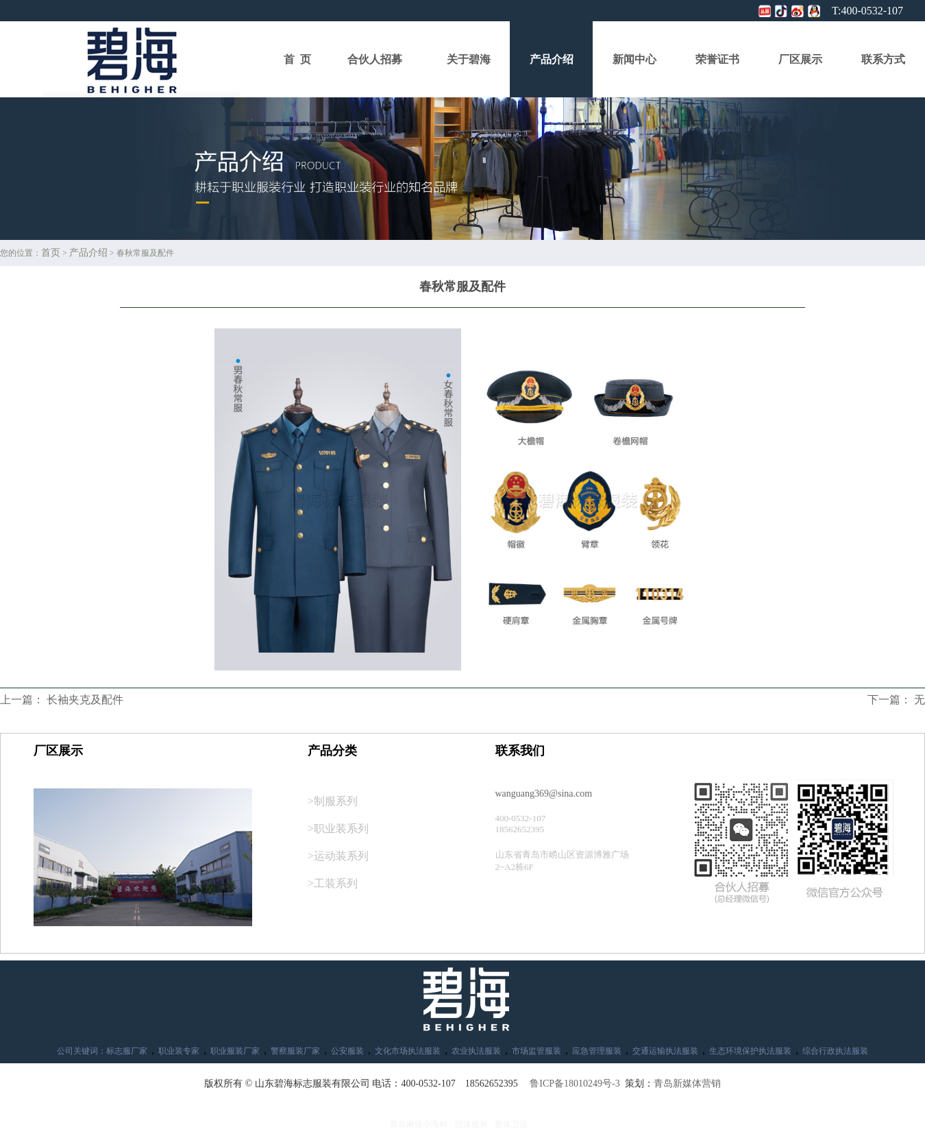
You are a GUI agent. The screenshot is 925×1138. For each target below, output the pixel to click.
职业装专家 (178, 1051)
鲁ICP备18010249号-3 (574, 1083)
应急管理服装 (596, 1051)
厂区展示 (800, 59)
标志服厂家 (126, 1051)
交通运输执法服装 (665, 1051)
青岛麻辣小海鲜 (418, 1124)
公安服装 (347, 1051)
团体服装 (471, 1124)
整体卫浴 (511, 1124)
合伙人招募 (374, 59)
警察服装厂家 (295, 1051)
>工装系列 (333, 883)
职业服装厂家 (235, 1051)
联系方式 (883, 59)
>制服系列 (333, 801)
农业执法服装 (476, 1051)
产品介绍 (552, 59)
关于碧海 (469, 59)
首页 (50, 252)
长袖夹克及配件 (85, 699)
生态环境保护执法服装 (750, 1051)
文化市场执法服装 (408, 1051)
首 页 (297, 59)
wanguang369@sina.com (544, 793)
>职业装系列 (338, 828)
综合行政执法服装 (835, 1051)
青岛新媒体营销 (687, 1083)
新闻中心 (634, 59)
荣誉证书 (717, 59)
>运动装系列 (338, 856)
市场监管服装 (536, 1051)
